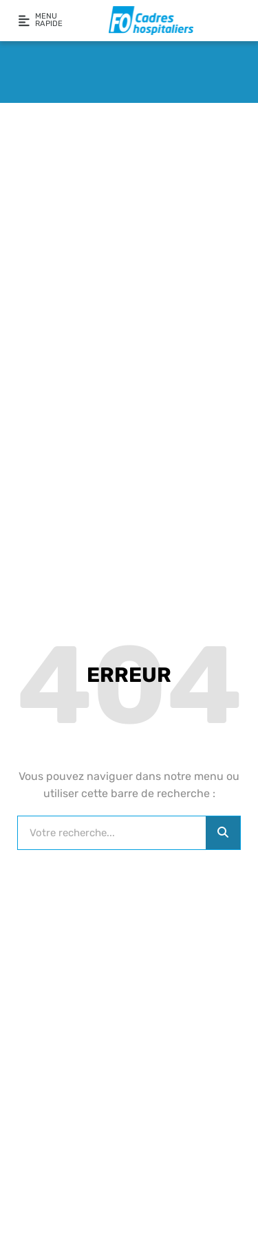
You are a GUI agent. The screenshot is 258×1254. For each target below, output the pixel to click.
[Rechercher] (223, 832)
